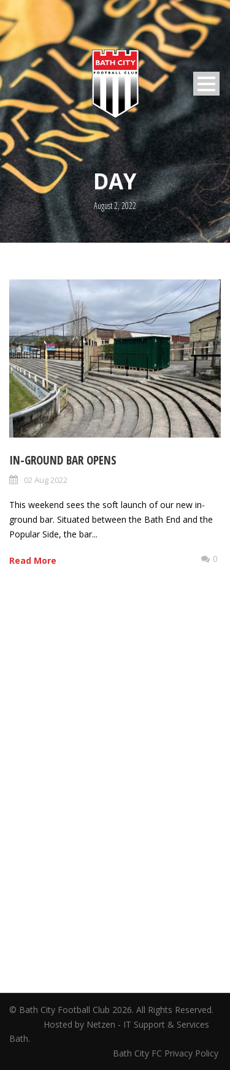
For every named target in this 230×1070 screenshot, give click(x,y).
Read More (32, 560)
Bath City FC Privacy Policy (167, 1053)
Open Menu (206, 84)
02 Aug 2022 (45, 479)
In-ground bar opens (63, 460)
